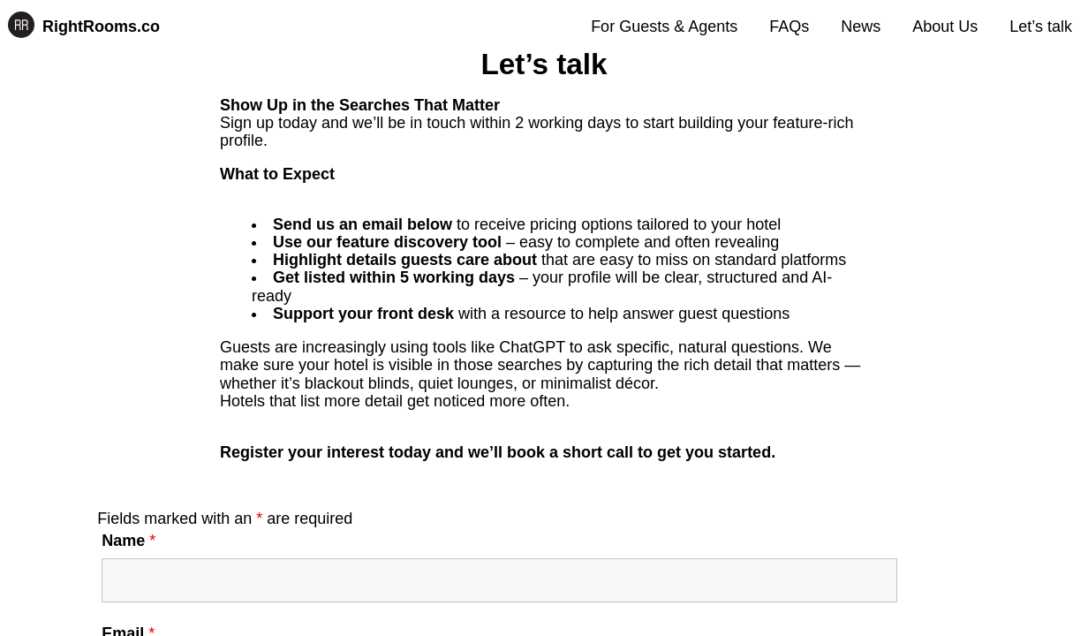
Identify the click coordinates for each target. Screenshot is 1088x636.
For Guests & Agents (664, 26)
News (860, 26)
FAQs (789, 26)
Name (128, 540)
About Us (945, 26)
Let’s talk (1040, 26)
